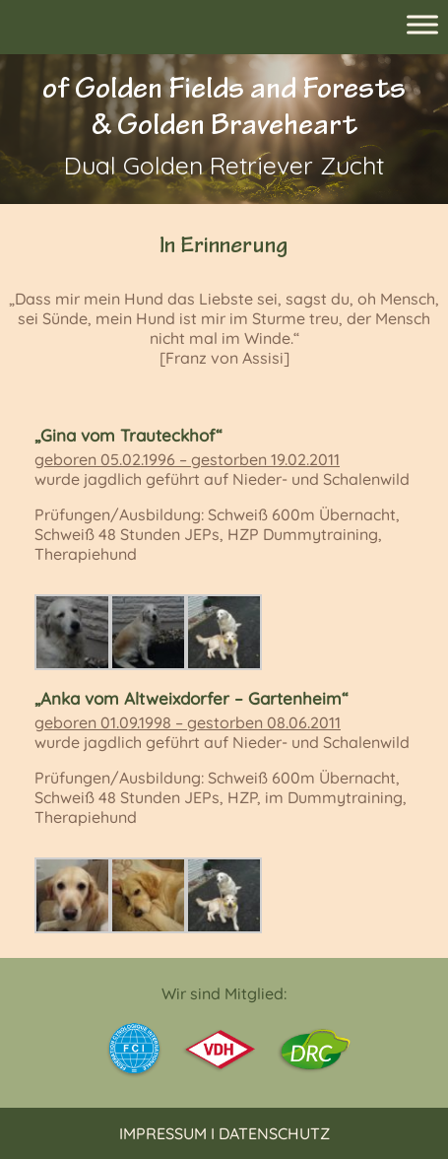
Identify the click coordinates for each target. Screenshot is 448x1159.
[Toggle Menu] (422, 24)
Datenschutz (274, 1133)
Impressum (163, 1133)
